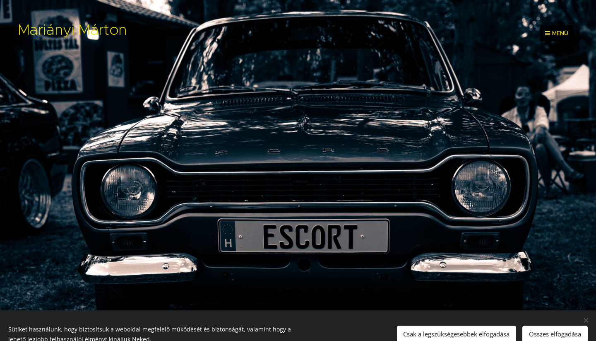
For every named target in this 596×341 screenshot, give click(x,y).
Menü (556, 33)
